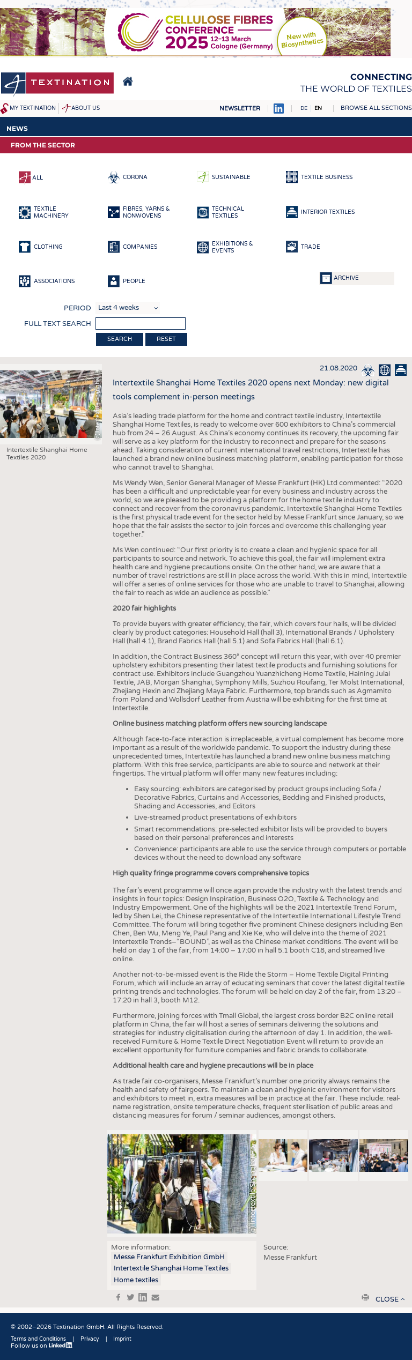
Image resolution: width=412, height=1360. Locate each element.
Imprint (122, 1339)
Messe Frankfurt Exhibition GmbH (169, 1257)
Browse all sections (376, 108)
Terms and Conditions (38, 1339)
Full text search (57, 323)
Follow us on (42, 1345)
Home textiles (136, 1280)
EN (318, 108)
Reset (166, 339)
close (387, 1299)
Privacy (89, 1339)
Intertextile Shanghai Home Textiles (171, 1268)
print (365, 1297)
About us (85, 108)
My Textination (33, 108)
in (142, 1297)
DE (303, 108)
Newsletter (239, 108)
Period (77, 308)
